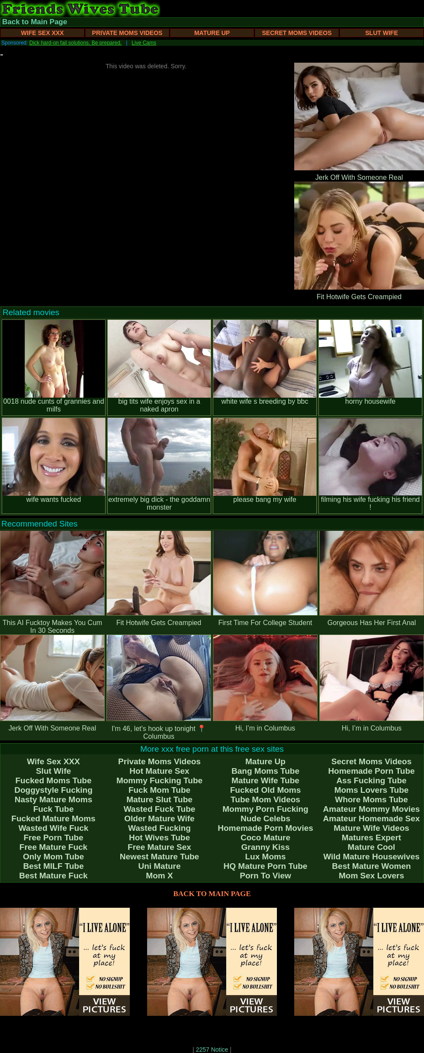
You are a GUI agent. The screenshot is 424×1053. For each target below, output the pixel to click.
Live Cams (144, 43)
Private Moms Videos (127, 32)
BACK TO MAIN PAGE (212, 894)
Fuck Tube (53, 809)
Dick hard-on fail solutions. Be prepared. (75, 43)
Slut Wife (381, 32)
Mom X (159, 875)
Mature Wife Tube (265, 780)
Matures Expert (371, 837)
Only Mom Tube (53, 856)
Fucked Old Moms (265, 790)
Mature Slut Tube (159, 799)
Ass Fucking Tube (371, 780)
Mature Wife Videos (371, 828)
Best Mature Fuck (53, 875)
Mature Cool (371, 847)
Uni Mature (159, 866)
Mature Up (212, 32)
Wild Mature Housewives (371, 856)
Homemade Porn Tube (371, 770)
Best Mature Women (371, 866)
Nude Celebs (265, 818)
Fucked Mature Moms (53, 818)
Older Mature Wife (159, 818)
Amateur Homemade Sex (371, 818)
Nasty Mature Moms (54, 799)
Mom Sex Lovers (371, 875)
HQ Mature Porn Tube (266, 866)
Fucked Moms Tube (54, 780)
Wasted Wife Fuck (54, 828)
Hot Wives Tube (159, 837)
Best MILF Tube (53, 866)
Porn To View (265, 875)
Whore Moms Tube (371, 799)
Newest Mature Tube (159, 856)
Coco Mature (265, 837)
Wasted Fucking (159, 828)
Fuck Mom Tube (159, 790)
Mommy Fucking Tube (159, 780)
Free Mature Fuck (53, 847)
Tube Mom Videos (265, 799)
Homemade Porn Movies (265, 828)
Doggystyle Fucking (53, 790)
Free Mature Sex (159, 847)
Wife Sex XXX (42, 32)
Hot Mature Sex (159, 770)
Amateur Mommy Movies (371, 809)
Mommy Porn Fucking (265, 809)
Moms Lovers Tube (371, 790)
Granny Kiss (265, 847)
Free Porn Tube (54, 837)
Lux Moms (265, 856)
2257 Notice (212, 1049)
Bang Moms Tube (265, 770)
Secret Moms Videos (296, 32)
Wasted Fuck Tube (160, 809)
